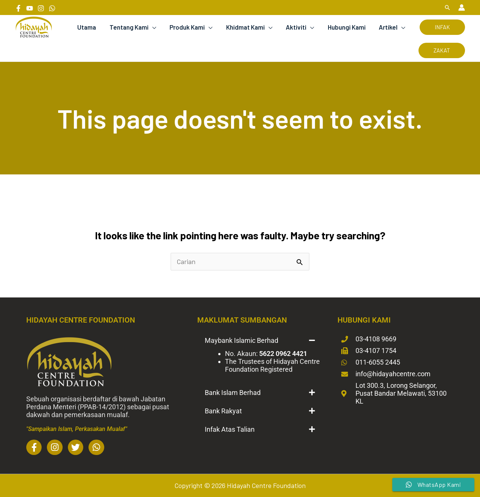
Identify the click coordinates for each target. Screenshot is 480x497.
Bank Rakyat (223, 411)
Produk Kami (189, 27)
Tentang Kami (132, 27)
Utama (90, 27)
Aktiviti (297, 27)
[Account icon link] (461, 7)
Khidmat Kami (247, 27)
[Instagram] (41, 8)
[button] (447, 7)
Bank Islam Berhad (233, 392)
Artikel (388, 27)
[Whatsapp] (52, 8)
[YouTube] (29, 8)
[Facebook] (18, 8)
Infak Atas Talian (230, 429)
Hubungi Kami (347, 27)
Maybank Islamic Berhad (241, 340)
